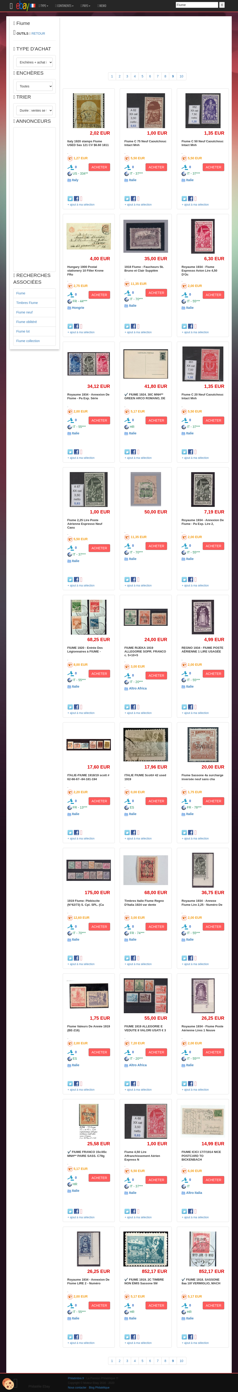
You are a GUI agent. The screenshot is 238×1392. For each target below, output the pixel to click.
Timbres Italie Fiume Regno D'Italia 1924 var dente (144, 902)
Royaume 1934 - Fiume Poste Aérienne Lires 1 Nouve (202, 1028)
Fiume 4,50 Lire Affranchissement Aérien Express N (142, 1155)
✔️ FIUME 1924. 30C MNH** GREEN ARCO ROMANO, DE (144, 396)
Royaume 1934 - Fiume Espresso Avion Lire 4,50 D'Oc (199, 270)
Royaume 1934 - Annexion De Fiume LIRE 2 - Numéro (88, 1281)
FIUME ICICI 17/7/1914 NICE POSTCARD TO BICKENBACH (201, 1155)
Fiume (20, 293)
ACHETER (99, 167)
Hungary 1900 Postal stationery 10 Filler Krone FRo (85, 270)
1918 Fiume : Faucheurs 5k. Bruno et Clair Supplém (144, 268)
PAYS (85, 5)
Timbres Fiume (27, 303)
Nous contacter (77, 1387)
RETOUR (38, 33)
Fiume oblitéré (26, 322)
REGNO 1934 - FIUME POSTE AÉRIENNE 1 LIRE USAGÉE (202, 649)
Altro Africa (138, 688)
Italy (75, 180)
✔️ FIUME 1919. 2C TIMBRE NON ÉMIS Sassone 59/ (144, 1281)
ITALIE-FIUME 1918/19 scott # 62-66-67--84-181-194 (88, 777)
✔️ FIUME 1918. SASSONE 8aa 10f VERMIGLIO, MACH (201, 1281)
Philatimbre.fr (76, 1378)
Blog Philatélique (99, 1387)
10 (181, 76)
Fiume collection (28, 341)
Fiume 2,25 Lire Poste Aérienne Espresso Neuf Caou (84, 523)
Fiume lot (23, 331)
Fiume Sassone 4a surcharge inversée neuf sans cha (202, 777)
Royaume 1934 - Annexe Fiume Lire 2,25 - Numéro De (202, 902)
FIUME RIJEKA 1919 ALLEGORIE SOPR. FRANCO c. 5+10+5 (145, 651)
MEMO (101, 5)
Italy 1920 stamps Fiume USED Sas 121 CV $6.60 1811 (88, 143)
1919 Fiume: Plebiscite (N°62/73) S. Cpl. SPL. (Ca (85, 902)
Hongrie (78, 308)
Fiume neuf (24, 312)
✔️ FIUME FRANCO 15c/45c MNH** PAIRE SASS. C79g (87, 1153)
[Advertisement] (34, 199)
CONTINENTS (64, 5)
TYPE (43, 5)
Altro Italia (194, 1193)
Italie (132, 180)
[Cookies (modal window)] (8, 1384)
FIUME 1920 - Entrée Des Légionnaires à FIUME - (85, 649)
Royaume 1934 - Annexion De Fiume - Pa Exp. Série (88, 396)
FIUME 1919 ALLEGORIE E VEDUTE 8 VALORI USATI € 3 (145, 1028)
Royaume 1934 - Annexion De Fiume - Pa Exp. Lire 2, (203, 522)
